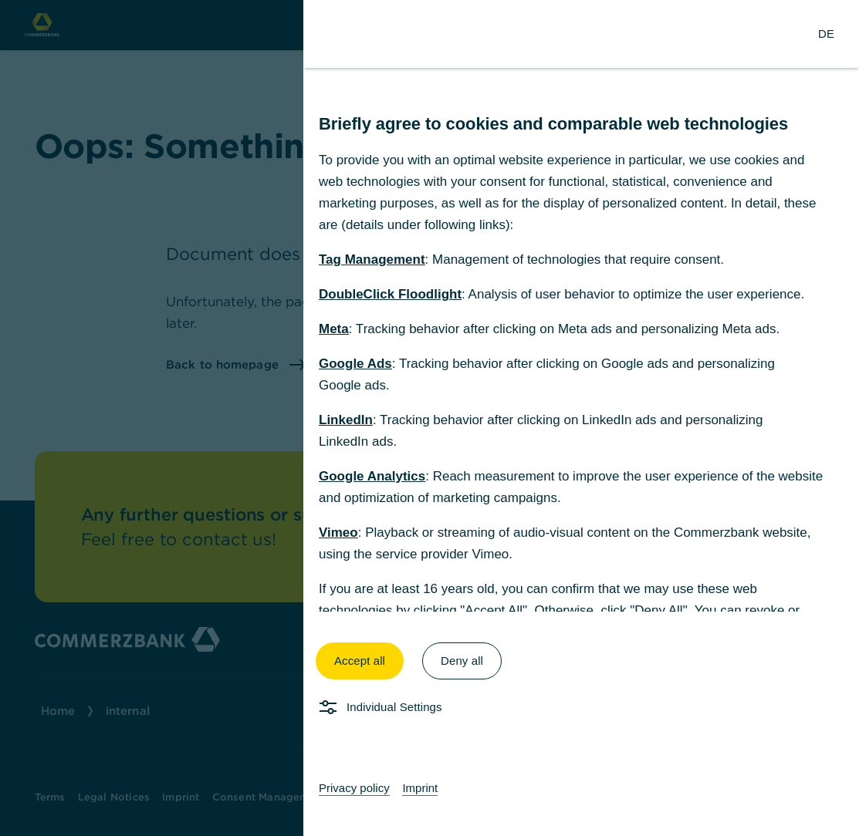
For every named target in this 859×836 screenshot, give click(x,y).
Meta (334, 329)
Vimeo (338, 532)
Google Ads (355, 363)
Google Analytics (372, 476)
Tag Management (372, 259)
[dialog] (429, 418)
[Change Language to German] (826, 34)
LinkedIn (346, 420)
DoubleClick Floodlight (390, 294)
